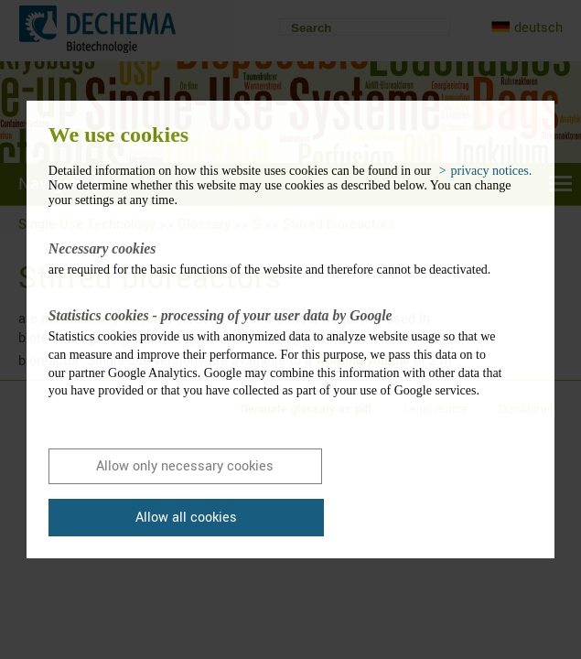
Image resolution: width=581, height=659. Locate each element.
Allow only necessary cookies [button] (185, 466)
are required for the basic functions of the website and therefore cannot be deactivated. (276, 257)
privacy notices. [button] (492, 171)
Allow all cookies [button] (186, 517)
